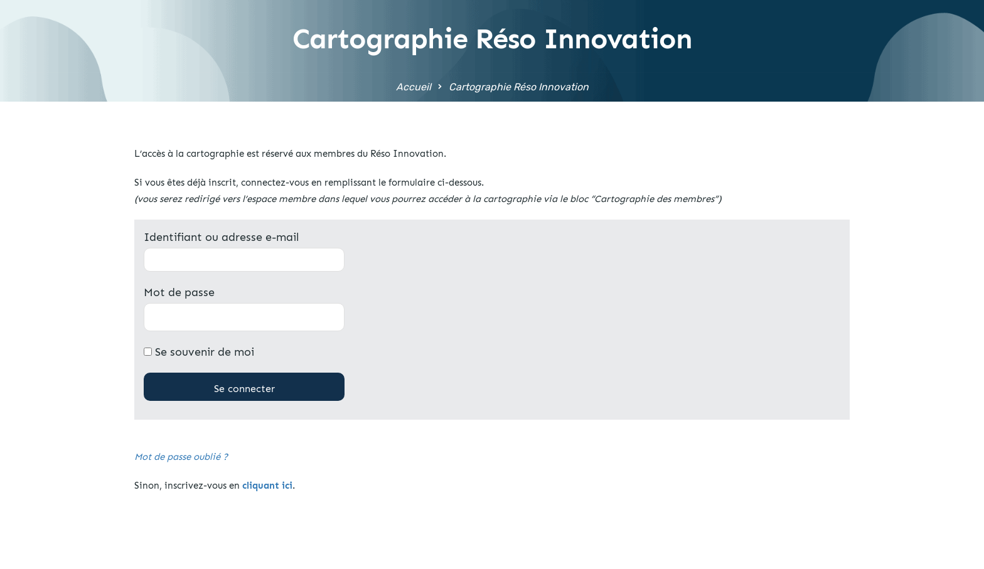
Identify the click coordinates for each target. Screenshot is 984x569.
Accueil (413, 87)
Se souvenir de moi (199, 352)
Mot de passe (179, 292)
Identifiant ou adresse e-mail (221, 237)
